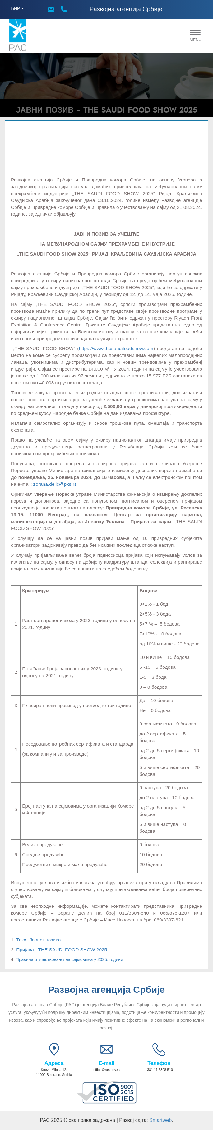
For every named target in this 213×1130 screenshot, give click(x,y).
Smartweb (160, 1120)
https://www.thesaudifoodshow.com (116, 348)
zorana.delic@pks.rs (55, 484)
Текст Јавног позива (38, 939)
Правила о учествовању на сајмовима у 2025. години (69, 959)
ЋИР (15, 8)
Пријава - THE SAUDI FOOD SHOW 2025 (61, 949)
